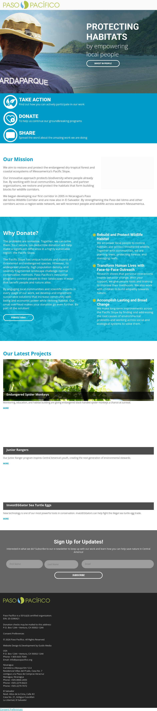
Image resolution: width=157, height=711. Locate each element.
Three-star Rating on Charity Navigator (102, 631)
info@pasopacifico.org (21, 659)
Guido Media (45, 645)
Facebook (5, 608)
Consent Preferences (13, 633)
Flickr (34, 608)
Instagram (29, 608)
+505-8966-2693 (19, 679)
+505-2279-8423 (19, 682)
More (6, 408)
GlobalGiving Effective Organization (125, 653)
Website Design (11, 645)
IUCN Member (102, 653)
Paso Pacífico (26, 600)
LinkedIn (17, 608)
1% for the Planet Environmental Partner (125, 608)
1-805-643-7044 (19, 656)
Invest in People (103, 63)
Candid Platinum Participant (102, 608)
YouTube (23, 608)
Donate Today (18, 317)
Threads (11, 608)
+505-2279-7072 (19, 685)
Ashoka (125, 631)
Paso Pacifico (32, 5)
